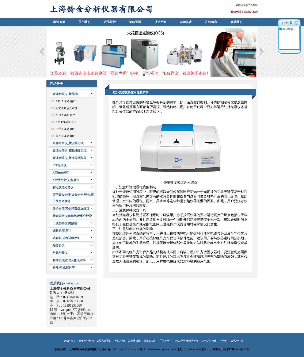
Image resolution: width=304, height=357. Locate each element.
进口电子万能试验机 (186, 340)
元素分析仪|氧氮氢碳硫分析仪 (72, 216)
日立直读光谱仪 (65, 129)
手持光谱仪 (166, 340)
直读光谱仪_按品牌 (65, 94)
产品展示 (110, 22)
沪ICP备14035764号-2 (126, 349)
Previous (42, 51)
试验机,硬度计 (62, 230)
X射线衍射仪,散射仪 (66, 180)
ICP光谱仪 (59, 165)
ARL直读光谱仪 (65, 101)
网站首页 (59, 22)
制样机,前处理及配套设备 (69, 260)
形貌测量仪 (60, 252)
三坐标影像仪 (209, 340)
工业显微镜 (134, 340)
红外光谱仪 (120, 102)
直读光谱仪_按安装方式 (68, 143)
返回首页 (241, 5)
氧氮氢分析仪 (86, 340)
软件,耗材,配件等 (64, 267)
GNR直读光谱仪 (65, 115)
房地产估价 (237, 340)
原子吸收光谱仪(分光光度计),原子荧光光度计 (73, 198)
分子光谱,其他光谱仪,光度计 (71, 208)
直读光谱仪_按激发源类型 (70, 158)
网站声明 (120, 340)
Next (262, 51)
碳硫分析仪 (150, 340)
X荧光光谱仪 (61, 172)
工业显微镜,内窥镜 (65, 223)
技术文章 (160, 22)
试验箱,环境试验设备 (66, 238)
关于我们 (84, 22)
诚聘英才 (186, 22)
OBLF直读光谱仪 (66, 122)
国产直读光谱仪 (65, 136)
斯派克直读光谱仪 (66, 108)
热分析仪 (58, 245)
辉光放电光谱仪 (63, 187)
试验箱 (223, 340)
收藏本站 (252, 5)
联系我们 (236, 22)
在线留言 (211, 22)
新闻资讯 (135, 22)
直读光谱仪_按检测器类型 (70, 150)
